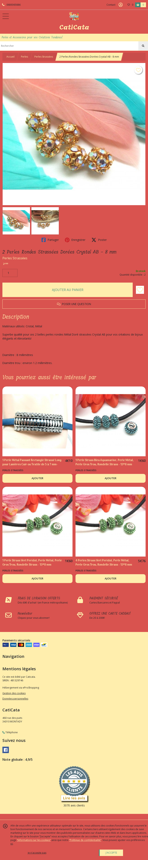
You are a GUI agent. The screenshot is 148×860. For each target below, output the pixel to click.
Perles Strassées (43, 56)
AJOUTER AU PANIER (67, 290)
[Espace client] (120, 5)
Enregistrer (75, 239)
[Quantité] (10, 273)
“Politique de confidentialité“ (85, 840)
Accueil (10, 56)
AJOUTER (37, 478)
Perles (24, 56)
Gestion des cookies (14, 693)
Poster (99, 239)
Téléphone (10, 732)
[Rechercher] (143, 46)
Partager (50, 239)
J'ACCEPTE (111, 852)
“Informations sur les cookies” (34, 840)
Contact (111, 4)
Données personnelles (15, 698)
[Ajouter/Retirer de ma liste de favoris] (140, 290)
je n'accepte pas (37, 852)
